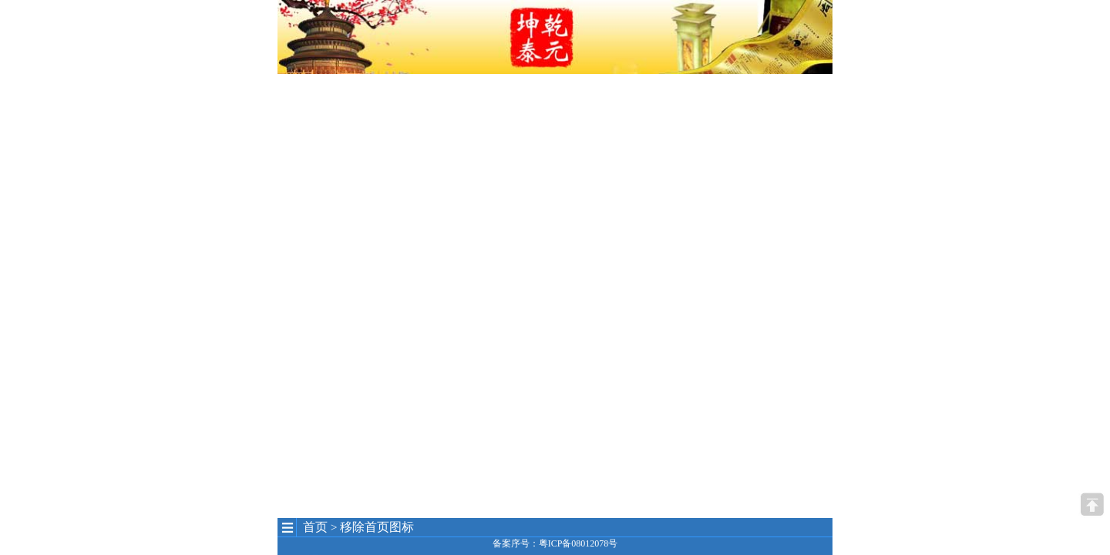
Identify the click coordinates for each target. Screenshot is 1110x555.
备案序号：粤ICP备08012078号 (555, 543)
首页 (315, 526)
